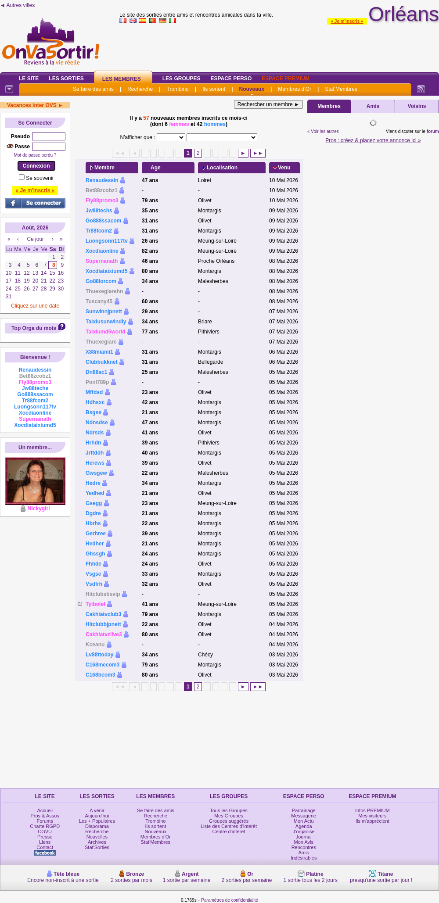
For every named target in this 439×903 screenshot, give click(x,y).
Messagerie (303, 815)
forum (433, 131)
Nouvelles (97, 836)
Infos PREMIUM (372, 810)
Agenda (303, 826)
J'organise (304, 831)
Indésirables (304, 857)
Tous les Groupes (229, 810)
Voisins (417, 106)
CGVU (45, 831)
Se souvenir (40, 178)
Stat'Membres (341, 89)
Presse (44, 836)
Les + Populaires (97, 821)
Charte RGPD (45, 826)
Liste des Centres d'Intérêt (229, 826)
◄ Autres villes (17, 5)
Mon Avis (303, 842)
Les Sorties (66, 78)
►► (258, 153)
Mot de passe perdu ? (35, 155)
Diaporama (97, 826)
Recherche (140, 89)
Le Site (29, 78)
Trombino (178, 89)
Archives (97, 842)
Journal (304, 836)
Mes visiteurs (372, 815)
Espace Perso (231, 78)
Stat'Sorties (97, 847)
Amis (373, 106)
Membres (329, 106)
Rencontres (303, 847)
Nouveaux (251, 89)
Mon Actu (304, 821)
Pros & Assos (44, 815)
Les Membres (121, 79)
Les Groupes (181, 78)
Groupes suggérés (229, 821)
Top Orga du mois (33, 328)
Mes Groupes (228, 815)
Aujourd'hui (97, 815)
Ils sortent (213, 89)
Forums (45, 821)
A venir (97, 810)
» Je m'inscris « (347, 21)
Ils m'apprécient (372, 821)
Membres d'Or (294, 89)
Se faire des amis (93, 89)
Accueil (44, 810)
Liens (44, 842)
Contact (44, 847)
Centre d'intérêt (228, 831)
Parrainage (304, 810)
